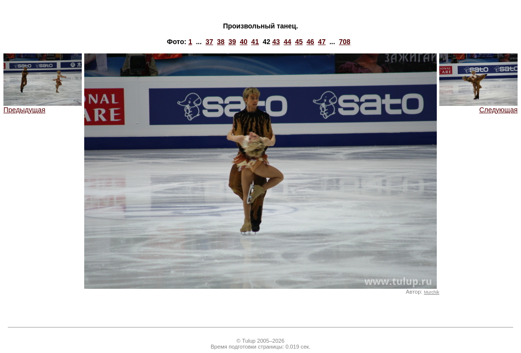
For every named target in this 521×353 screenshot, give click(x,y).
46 (310, 42)
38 (221, 42)
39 (232, 42)
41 (255, 42)
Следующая (478, 107)
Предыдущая (42, 107)
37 (209, 42)
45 (299, 42)
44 (287, 42)
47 (322, 42)
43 (276, 42)
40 (244, 42)
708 (344, 42)
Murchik (431, 292)
